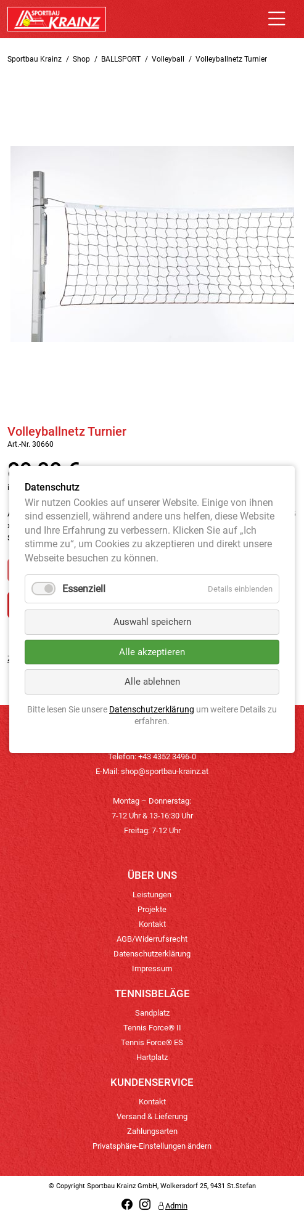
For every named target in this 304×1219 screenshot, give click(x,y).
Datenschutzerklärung (152, 953)
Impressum (152, 968)
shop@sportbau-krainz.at (164, 771)
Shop (81, 59)
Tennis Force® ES (152, 1042)
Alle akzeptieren (152, 652)
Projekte (152, 909)
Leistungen (152, 894)
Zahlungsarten (152, 1131)
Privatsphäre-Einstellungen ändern (152, 1146)
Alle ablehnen (152, 681)
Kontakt (152, 924)
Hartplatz (152, 1057)
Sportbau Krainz (34, 59)
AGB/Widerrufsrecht (152, 939)
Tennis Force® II (152, 1027)
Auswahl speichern (152, 621)
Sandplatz (152, 1012)
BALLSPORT (121, 59)
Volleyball (168, 59)
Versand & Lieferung (152, 1116)
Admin (172, 1205)
